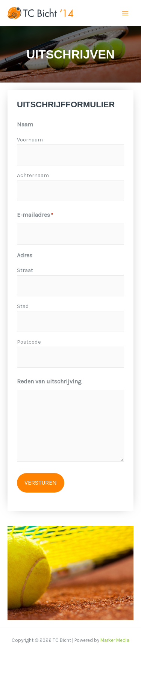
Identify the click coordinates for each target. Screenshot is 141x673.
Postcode (29, 341)
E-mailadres (35, 215)
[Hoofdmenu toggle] (125, 13)
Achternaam (33, 175)
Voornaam (30, 139)
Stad (23, 306)
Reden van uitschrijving (49, 381)
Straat (25, 270)
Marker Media (114, 640)
